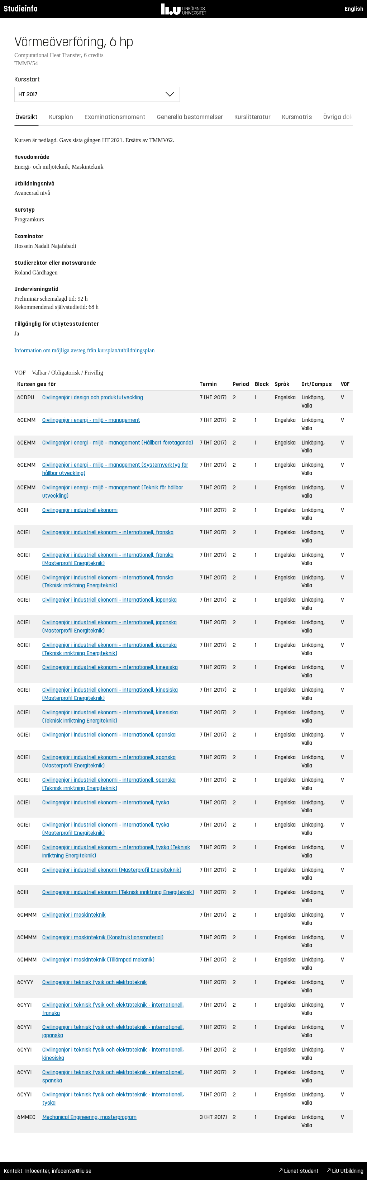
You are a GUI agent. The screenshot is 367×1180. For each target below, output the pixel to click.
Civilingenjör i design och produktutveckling (92, 397)
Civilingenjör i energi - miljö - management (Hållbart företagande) (117, 442)
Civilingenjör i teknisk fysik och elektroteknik (94, 982)
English (354, 8)
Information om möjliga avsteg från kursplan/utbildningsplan (84, 350)
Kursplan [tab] (61, 117)
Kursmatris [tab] (297, 117)
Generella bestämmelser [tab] (190, 117)
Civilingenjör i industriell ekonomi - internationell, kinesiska (110, 667)
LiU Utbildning (344, 1170)
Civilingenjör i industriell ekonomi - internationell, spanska (109, 734)
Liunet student (298, 1170)
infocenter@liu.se (71, 1170)
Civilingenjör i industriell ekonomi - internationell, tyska (105, 802)
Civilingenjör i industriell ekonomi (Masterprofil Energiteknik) (111, 869)
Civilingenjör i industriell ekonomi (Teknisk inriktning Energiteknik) (118, 892)
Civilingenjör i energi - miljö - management (91, 420)
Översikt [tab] (26, 117)
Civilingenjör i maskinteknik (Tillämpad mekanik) (98, 959)
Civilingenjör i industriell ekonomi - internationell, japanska (109, 599)
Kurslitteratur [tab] (252, 117)
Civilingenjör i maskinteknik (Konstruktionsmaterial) (102, 937)
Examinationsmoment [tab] (115, 117)
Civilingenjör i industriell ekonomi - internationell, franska (107, 532)
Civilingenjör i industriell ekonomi (80, 510)
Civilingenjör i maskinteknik (74, 914)
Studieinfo (21, 9)
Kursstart (27, 79)
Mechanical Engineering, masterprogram (89, 1117)
